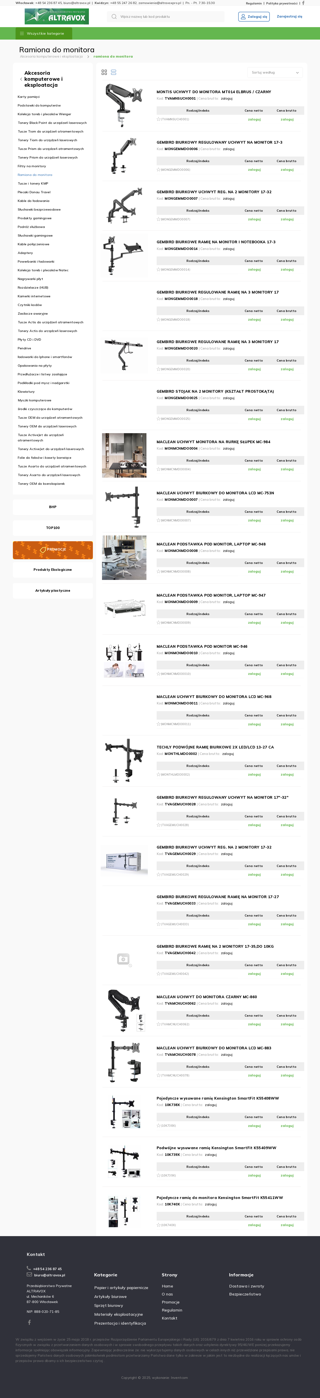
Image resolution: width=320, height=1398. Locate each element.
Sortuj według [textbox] (263, 72)
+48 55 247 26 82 (123, 3)
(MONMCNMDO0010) (176, 674)
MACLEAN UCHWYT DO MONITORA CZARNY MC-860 (207, 996)
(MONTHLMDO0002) (175, 774)
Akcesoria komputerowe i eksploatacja (51, 56)
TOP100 (53, 528)
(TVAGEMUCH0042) (175, 974)
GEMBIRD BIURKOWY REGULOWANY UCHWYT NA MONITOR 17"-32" (223, 797)
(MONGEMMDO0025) (175, 418)
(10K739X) (168, 1175)
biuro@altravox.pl (77, 3)
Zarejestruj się (289, 16)
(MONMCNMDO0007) (176, 520)
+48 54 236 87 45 (48, 3)
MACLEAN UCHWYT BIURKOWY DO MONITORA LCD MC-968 (214, 696)
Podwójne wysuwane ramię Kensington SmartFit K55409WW (217, 1147)
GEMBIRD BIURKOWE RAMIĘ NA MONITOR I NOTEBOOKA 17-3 (216, 241)
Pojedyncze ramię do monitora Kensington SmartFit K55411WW (220, 1197)
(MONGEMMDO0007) (175, 219)
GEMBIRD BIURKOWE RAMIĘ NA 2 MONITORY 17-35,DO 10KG (215, 946)
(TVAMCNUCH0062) (175, 1024)
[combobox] (275, 72)
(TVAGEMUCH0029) (175, 874)
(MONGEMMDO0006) (175, 169)
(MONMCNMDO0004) (176, 469)
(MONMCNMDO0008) (176, 571)
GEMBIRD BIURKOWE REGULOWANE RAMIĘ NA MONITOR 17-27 (218, 896)
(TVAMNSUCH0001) (175, 119)
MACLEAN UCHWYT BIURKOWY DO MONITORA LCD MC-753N (215, 493)
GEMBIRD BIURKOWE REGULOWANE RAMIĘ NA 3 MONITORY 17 (218, 292)
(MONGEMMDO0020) (175, 369)
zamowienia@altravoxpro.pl (159, 3)
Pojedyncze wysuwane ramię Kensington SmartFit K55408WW (218, 1098)
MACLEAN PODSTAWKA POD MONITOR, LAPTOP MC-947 (211, 595)
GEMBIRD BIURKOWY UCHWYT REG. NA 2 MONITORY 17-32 (214, 191)
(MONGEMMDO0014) (175, 269)
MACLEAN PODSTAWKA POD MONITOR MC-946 (202, 646)
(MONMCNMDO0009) (176, 622)
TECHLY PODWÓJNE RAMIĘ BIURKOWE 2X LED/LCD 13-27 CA (215, 747)
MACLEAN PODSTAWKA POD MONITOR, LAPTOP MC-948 (211, 544)
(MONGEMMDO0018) (175, 319)
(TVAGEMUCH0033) (175, 924)
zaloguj (227, 98)
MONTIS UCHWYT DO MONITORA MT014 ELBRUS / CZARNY (214, 91)
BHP (52, 507)
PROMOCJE (56, 549)
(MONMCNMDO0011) (176, 724)
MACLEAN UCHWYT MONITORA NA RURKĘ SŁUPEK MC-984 (213, 441)
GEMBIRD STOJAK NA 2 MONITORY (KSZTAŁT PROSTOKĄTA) (215, 391)
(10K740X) (168, 1225)
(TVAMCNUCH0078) (175, 1075)
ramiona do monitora (113, 56)
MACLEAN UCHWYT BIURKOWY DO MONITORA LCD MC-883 (214, 1048)
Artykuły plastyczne (52, 590)
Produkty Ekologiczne (53, 569)
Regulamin (254, 3)
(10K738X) (168, 1125)
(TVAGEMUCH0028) (175, 825)
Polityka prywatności (282, 3)
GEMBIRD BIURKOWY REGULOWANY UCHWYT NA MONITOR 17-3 (220, 142)
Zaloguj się (254, 16)
